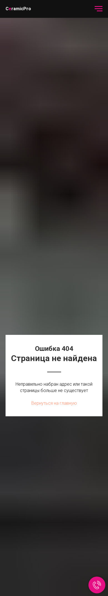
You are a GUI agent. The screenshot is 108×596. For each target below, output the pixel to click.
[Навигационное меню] (98, 9)
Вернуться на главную (54, 403)
